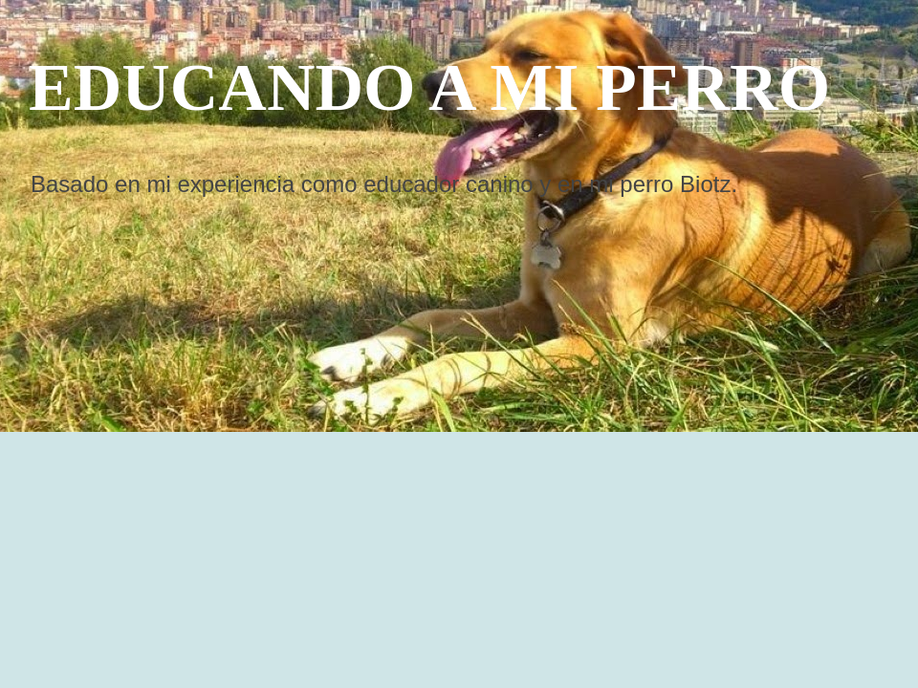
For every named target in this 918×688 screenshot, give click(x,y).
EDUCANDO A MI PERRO (429, 87)
